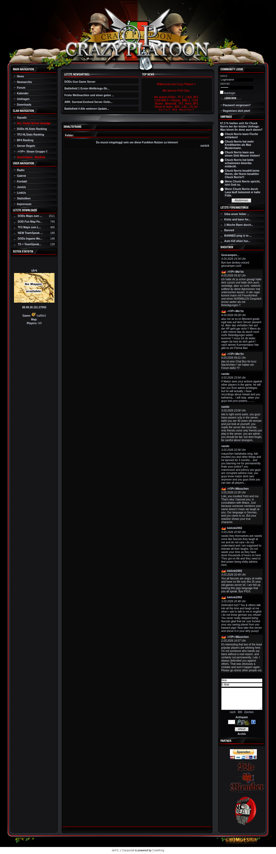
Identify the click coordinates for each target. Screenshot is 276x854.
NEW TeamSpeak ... (30, 232)
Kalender (23, 93)
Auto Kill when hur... (237, 241)
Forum (21, 87)
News (20, 76)
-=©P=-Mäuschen (238, 488)
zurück (205, 145)
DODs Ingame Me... (30, 238)
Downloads (24, 104)
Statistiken (24, 198)
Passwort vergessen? (237, 105)
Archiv (241, 733)
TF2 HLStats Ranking (30, 134)
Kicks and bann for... (237, 219)
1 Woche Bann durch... (238, 224)
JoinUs (21, 187)
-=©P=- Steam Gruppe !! (32, 151)
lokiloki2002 (234, 528)
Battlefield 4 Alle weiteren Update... (86, 108)
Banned (229, 230)
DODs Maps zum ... (30, 216)
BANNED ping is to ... (237, 235)
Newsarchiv (24, 82)
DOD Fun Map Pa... (30, 221)
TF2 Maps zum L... (29, 227)
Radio (21, 170)
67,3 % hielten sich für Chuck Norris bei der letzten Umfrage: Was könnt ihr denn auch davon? (241, 126)
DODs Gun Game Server (79, 81)
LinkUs (21, 192)
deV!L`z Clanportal (123, 850)
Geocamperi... (230, 255)
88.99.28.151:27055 (34, 307)
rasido (225, 373)
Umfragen (23, 99)
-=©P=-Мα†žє (235, 271)
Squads (22, 117)
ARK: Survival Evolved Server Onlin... (88, 102)
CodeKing (158, 850)
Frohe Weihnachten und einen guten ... (89, 95)
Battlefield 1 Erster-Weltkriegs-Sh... (86, 88)
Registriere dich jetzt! (236, 110)
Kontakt (22, 181)
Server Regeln (26, 145)
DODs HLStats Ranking (32, 128)
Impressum (24, 204)
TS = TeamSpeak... (29, 244)
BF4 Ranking (25, 140)
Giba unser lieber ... (236, 214)
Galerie (21, 175)
